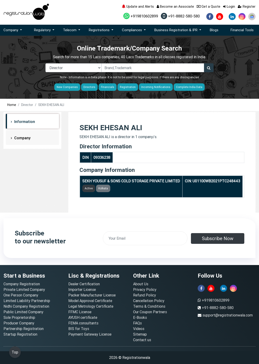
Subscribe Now (217, 238)
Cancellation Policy (148, 300)
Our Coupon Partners (150, 312)
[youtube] (219, 16)
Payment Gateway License (89, 334)
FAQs (137, 323)
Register (247, 6)
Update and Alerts (138, 6)
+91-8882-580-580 (180, 16)
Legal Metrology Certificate (90, 306)
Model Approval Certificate (90, 300)
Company (22, 138)
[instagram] (241, 16)
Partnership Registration (23, 328)
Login (229, 6)
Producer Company (18, 323)
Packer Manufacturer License (92, 295)
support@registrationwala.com (227, 315)
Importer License (82, 289)
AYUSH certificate (82, 317)
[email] (145, 238)
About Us (140, 284)
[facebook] (209, 16)
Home (11, 105)
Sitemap (140, 334)
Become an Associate (175, 6)
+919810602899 (140, 16)
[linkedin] (232, 16)
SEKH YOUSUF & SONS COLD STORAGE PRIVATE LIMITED (131, 181)
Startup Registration (20, 334)
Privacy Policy (144, 289)
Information (24, 121)
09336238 (101, 157)
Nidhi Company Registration (26, 306)
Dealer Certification (84, 284)
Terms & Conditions (149, 306)
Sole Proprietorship (19, 317)
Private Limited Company (24, 289)
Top (15, 352)
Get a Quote (208, 6)
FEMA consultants (83, 323)
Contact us (142, 339)
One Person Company (20, 295)
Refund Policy (144, 295)
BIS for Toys (78, 328)
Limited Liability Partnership (26, 300)
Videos (138, 328)
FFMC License (79, 312)
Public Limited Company (23, 312)
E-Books (140, 317)
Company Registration (21, 284)
